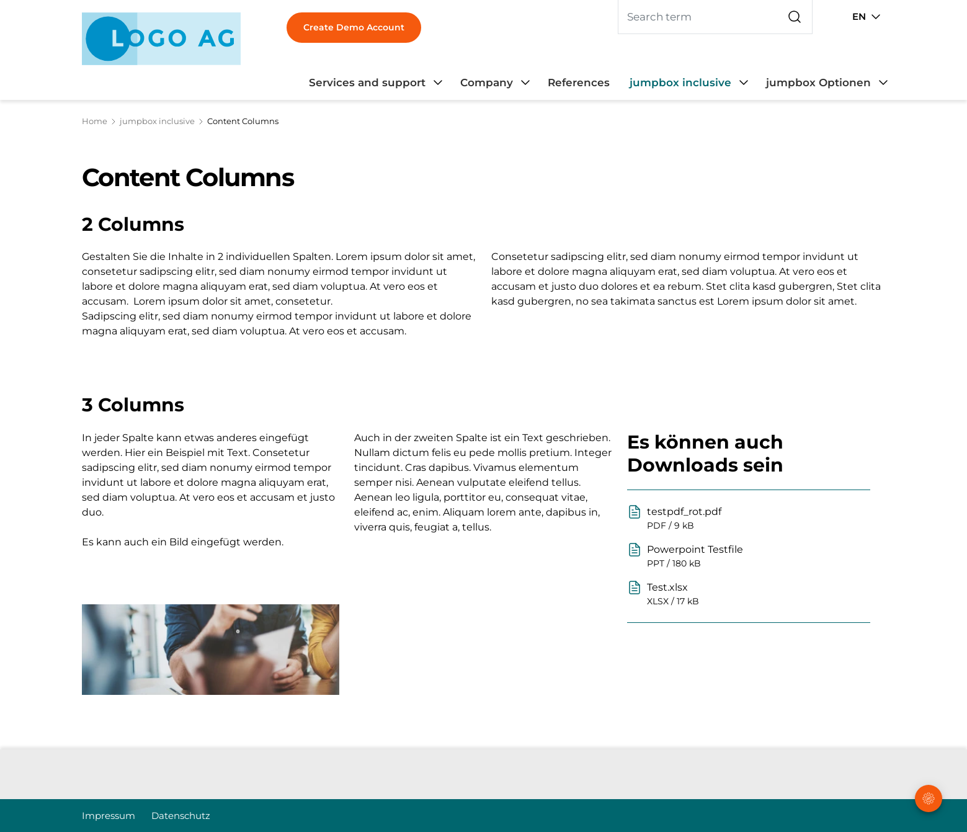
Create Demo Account (353, 27)
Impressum (108, 815)
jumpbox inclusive (157, 121)
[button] (929, 754)
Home (94, 121)
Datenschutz (180, 815)
